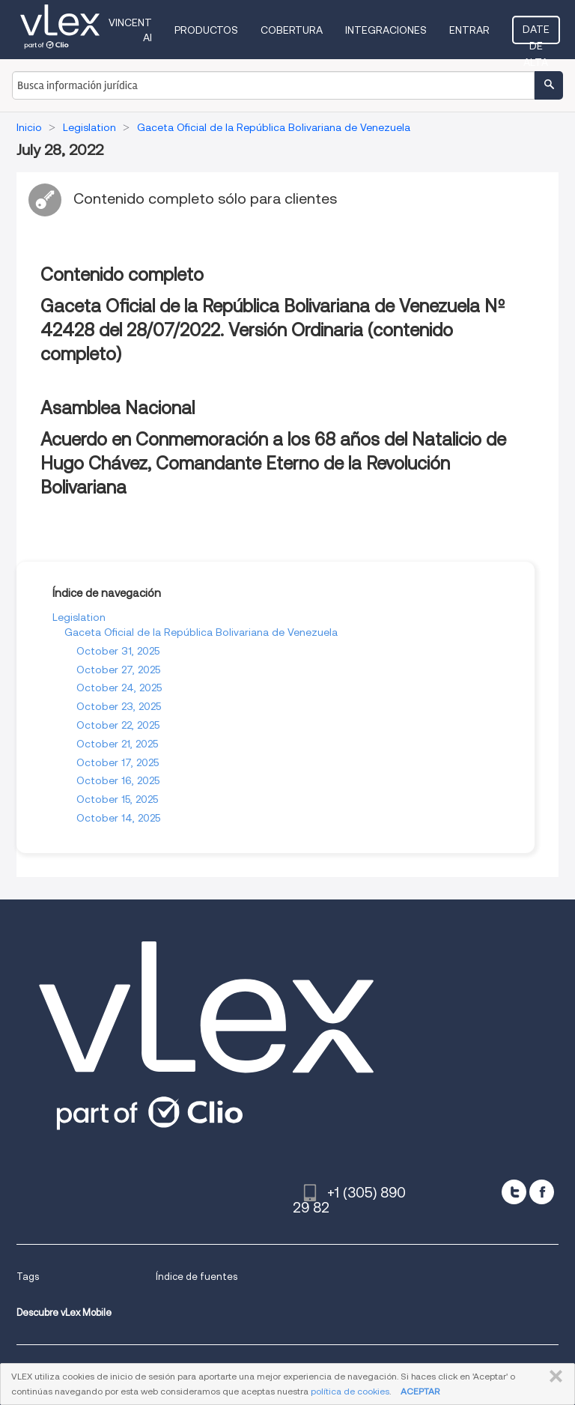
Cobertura (292, 30)
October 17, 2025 (117, 762)
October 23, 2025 (118, 706)
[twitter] (514, 1192)
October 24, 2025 (119, 688)
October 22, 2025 (117, 725)
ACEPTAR (420, 1391)
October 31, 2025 (117, 651)
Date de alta (536, 33)
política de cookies (350, 1391)
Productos (206, 30)
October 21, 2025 (117, 744)
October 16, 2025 (117, 780)
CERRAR (553, 1376)
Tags (27, 1276)
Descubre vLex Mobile (64, 1312)
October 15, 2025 (117, 799)
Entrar (469, 30)
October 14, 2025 (118, 818)
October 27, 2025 (118, 670)
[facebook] (541, 1192)
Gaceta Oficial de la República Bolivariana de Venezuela (201, 632)
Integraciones (386, 30)
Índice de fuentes (196, 1276)
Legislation (79, 617)
